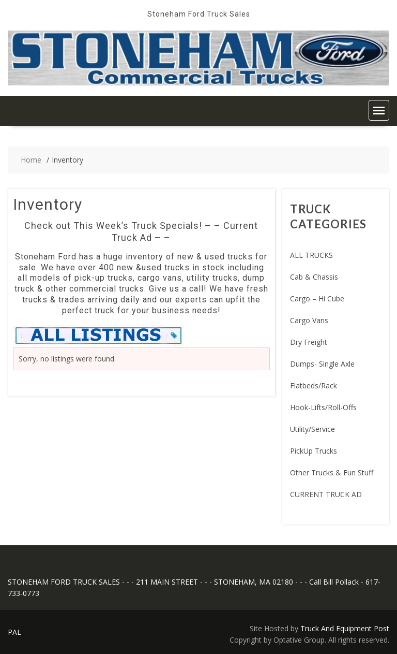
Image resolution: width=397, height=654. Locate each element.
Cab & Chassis (314, 277)
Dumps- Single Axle (322, 364)
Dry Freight (308, 342)
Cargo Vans (309, 320)
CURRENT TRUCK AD (326, 494)
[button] (379, 110)
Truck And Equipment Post (344, 628)
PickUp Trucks (313, 451)
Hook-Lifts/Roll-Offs (323, 407)
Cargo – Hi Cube (317, 298)
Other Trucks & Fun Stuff (331, 472)
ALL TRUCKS (311, 255)
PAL (14, 632)
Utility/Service (312, 429)
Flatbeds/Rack (313, 385)
